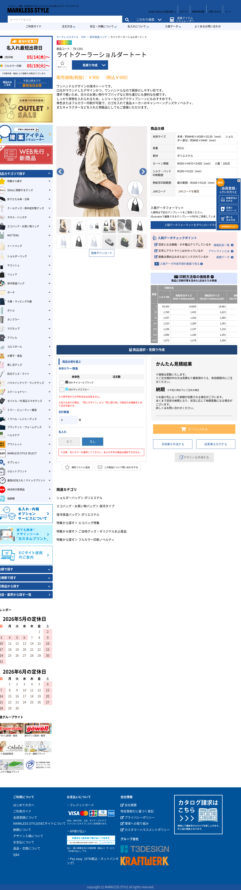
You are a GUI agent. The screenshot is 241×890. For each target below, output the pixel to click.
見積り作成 (90, 65)
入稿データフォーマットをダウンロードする (194, 225)
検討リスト (62, 64)
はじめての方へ (23, 805)
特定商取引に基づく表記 (137, 811)
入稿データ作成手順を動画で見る (180, 262)
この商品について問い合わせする (118, 466)
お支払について (23, 842)
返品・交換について (26, 848)
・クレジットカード (80, 805)
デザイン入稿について (28, 835)
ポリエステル (93, 496)
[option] (101, 171)
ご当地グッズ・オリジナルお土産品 (102, 530)
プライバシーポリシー (137, 817)
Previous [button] (60, 171)
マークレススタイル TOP (71, 37)
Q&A (16, 854)
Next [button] (143, 171)
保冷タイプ (106, 504)
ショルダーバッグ (68, 496)
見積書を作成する (173, 442)
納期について (22, 829)
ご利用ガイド (33, 26)
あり (69, 440)
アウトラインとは (219, 250)
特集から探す (65, 521)
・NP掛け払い (76, 831)
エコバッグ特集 (88, 521)
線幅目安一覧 (222, 244)
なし (93, 440)
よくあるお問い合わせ (207, 26)
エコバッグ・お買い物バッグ (76, 504)
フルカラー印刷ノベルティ (96, 538)
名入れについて (136, 26)
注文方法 (67, 26)
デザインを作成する (194, 456)
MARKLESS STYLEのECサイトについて (39, 823)
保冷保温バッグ (98, 37)
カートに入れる (194, 428)
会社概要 (128, 805)
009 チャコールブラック (79, 380)
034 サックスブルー (77, 387)
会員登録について (25, 817)
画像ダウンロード (101, 253)
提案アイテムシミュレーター (184, 17)
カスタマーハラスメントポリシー (145, 829)
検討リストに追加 (77, 466)
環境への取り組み (134, 823)
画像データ (223, 255)
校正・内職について (102, 26)
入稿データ (171, 26)
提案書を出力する (216, 442)
